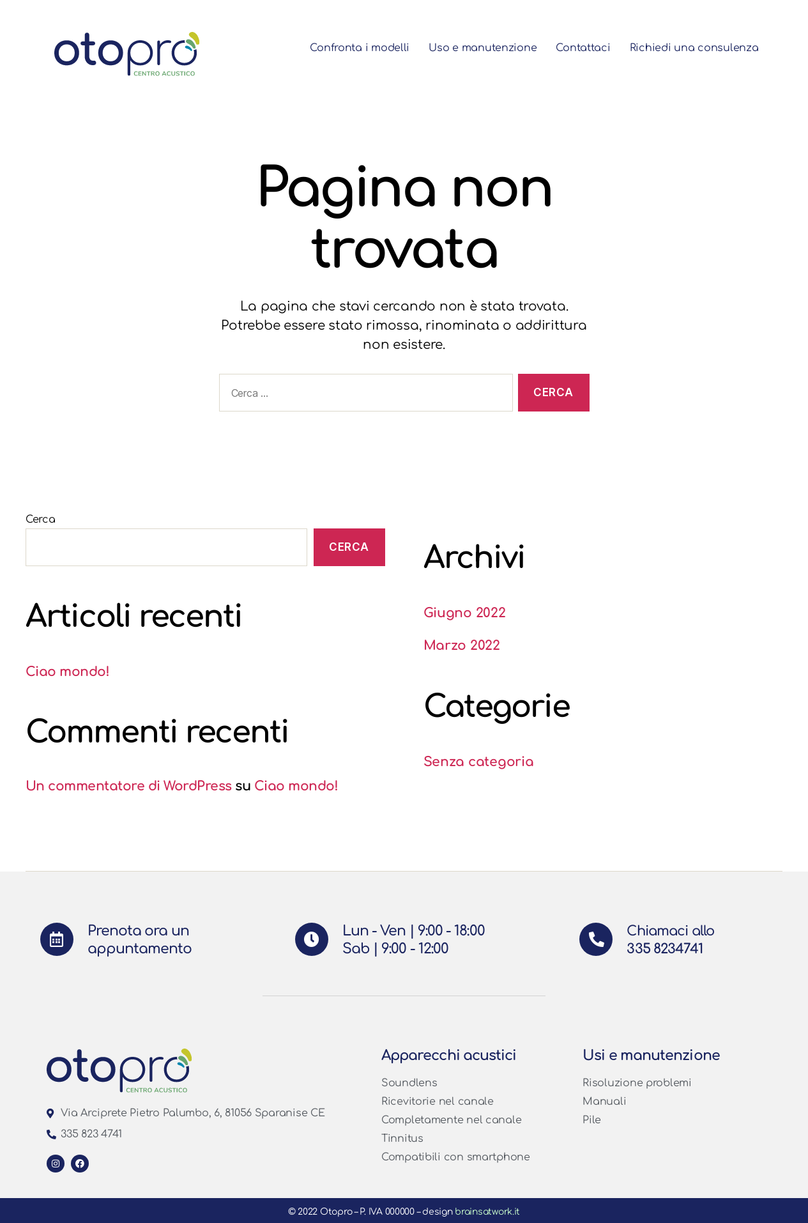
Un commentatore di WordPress (131, 786)
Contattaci (588, 48)
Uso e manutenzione (488, 48)
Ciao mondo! (68, 671)
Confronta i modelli (365, 48)
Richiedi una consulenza (696, 48)
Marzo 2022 (462, 645)
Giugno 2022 (464, 612)
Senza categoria (479, 761)
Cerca (41, 519)
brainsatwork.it (487, 1212)
